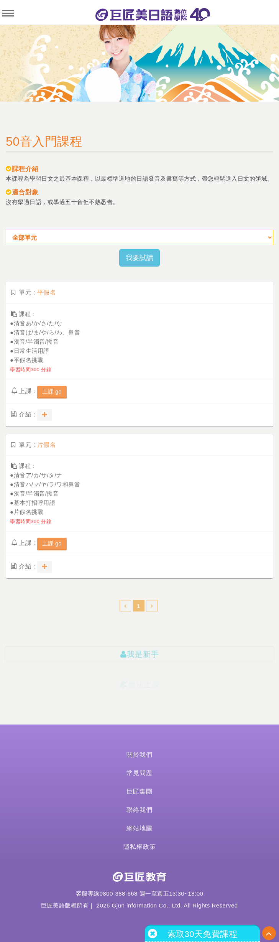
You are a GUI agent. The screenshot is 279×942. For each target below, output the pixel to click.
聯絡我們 (139, 810)
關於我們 (139, 754)
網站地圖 (139, 828)
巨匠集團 (139, 791)
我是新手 (139, 663)
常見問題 (139, 773)
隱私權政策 (139, 846)
